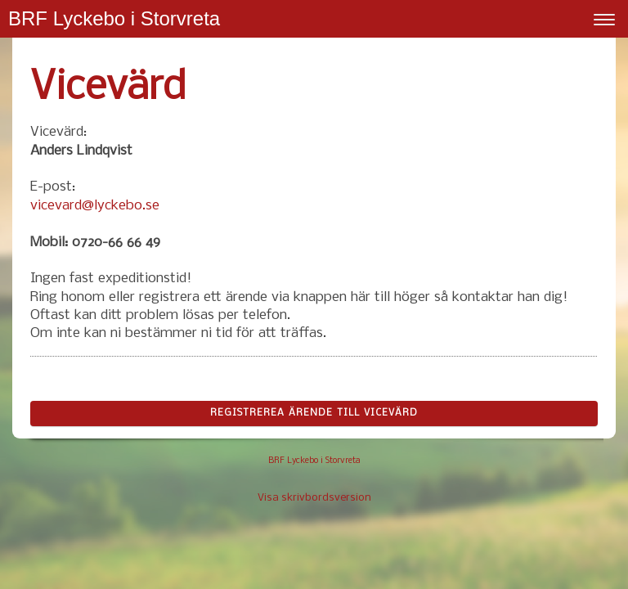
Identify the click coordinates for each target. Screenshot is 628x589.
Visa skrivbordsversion (314, 497)
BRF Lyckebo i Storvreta (114, 18)
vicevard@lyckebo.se (94, 206)
